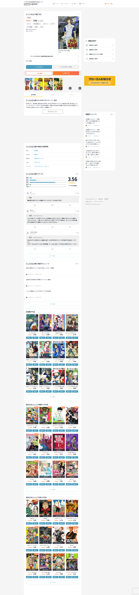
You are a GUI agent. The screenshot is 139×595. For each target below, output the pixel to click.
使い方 (107, 3)
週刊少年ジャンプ (39, 158)
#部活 (36, 26)
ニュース (72, 94)
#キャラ (53, 23)
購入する (65, 73)
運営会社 (101, 199)
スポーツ (47, 166)
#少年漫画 (29, 26)
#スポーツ (45, 23)
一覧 (76, 173)
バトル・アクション (38, 166)
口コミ (52, 94)
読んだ (35, 337)
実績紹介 (106, 199)
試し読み (39, 73)
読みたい (29, 337)
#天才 (41, 26)
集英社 (36, 154)
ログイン (82, 4)
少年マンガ (37, 162)
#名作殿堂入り (37, 23)
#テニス (29, 23)
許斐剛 (29, 17)
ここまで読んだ (39, 67)
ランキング (65, 3)
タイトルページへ (52, 111)
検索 (74, 3)
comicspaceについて (91, 199)
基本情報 (33, 94)
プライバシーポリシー (99, 201)
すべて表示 (52, 255)
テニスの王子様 (31, 100)
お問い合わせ (89, 201)
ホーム (56, 3)
